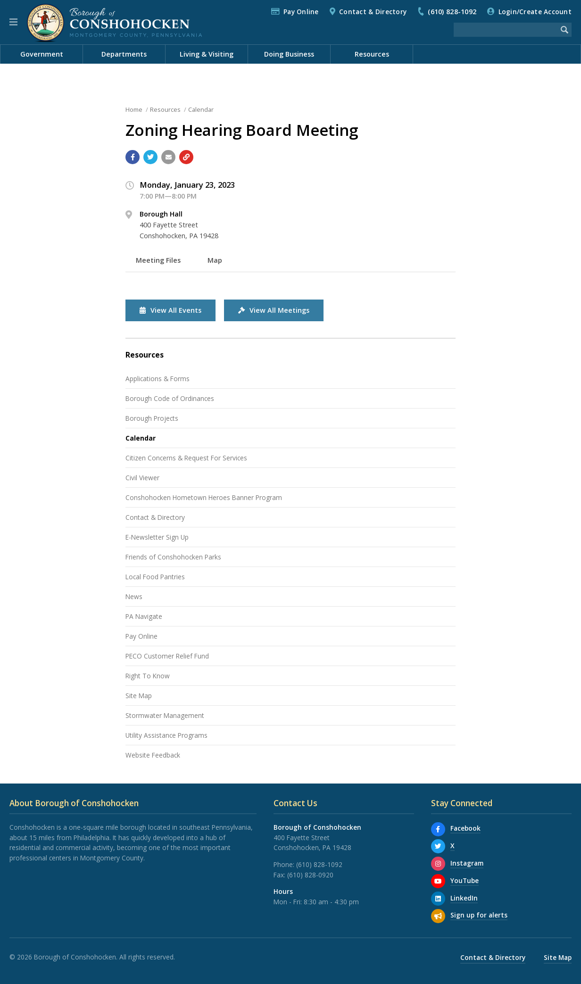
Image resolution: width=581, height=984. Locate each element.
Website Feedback (152, 755)
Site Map (138, 695)
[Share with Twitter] (150, 157)
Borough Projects (151, 418)
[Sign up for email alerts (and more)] (438, 916)
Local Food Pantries (155, 576)
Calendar (455, 72)
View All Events (170, 310)
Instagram (466, 863)
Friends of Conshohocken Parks (173, 556)
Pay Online (301, 11)
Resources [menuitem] (372, 54)
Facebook (465, 828)
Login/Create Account (535, 11)
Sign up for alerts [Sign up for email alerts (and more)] (478, 914)
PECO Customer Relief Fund (167, 655)
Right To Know (147, 675)
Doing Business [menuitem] (289, 54)
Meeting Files (158, 260)
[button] (13, 22)
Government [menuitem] (41, 54)
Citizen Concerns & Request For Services (186, 457)
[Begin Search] (564, 30)
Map (215, 260)
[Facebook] (438, 829)
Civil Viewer (142, 477)
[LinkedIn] (438, 899)
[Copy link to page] (186, 157)
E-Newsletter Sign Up (157, 537)
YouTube (464, 880)
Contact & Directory (373, 11)
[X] (438, 846)
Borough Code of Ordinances (169, 398)
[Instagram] (438, 864)
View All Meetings (273, 310)
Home (133, 109)
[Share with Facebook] (132, 157)
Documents (502, 72)
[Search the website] (505, 30)
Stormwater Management (164, 715)
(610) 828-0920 (310, 874)
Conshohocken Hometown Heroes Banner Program (203, 497)
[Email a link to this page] (168, 157)
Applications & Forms (157, 378)
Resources (165, 109)
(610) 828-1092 (452, 11)
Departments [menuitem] (124, 54)
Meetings (550, 72)
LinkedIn (464, 897)
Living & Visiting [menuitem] (206, 54)
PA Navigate (143, 616)
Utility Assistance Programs (166, 735)
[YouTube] (438, 881)
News (417, 72)
